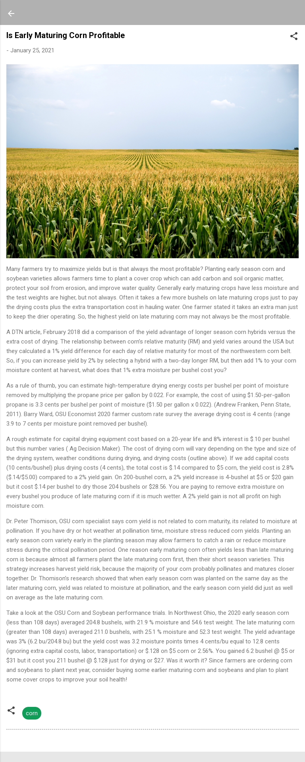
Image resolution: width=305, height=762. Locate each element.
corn (32, 713)
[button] (294, 37)
